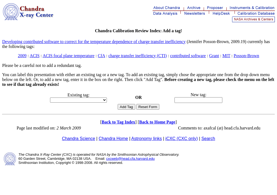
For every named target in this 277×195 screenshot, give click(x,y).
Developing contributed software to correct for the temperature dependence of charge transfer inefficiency (94, 41)
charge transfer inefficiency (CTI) (137, 55)
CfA (101, 55)
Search (208, 138)
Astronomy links (146, 138)
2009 (22, 55)
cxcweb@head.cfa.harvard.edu (130, 159)
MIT (226, 55)
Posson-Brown (246, 55)
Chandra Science (78, 138)
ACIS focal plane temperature (68, 55)
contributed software (188, 55)
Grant (214, 55)
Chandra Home (113, 138)
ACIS (34, 55)
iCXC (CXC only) (181, 138)
